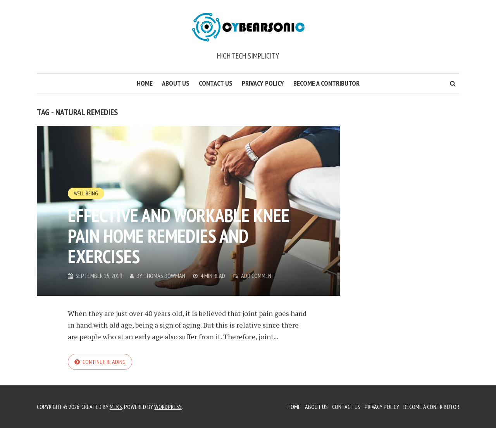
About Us (175, 83)
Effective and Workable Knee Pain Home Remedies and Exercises (178, 235)
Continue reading (104, 362)
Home (145, 83)
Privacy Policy (263, 83)
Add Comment (258, 276)
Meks (116, 407)
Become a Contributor (326, 83)
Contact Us (215, 83)
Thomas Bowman (164, 276)
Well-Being (86, 193)
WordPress (168, 407)
